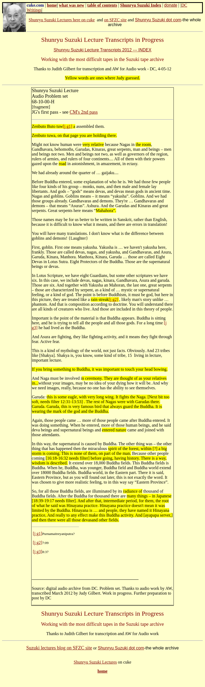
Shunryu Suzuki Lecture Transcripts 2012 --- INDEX (102, 50)
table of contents (102, 5)
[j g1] (67, 126)
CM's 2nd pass (84, 112)
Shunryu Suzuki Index (140, 5)
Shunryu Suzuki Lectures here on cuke (61, 20)
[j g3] (37, 551)
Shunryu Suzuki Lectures (95, 662)
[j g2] (113, 299)
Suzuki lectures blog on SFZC (55, 648)
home (52, 5)
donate (170, 5)
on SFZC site (115, 20)
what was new (71, 5)
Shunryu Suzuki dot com (158, 20)
